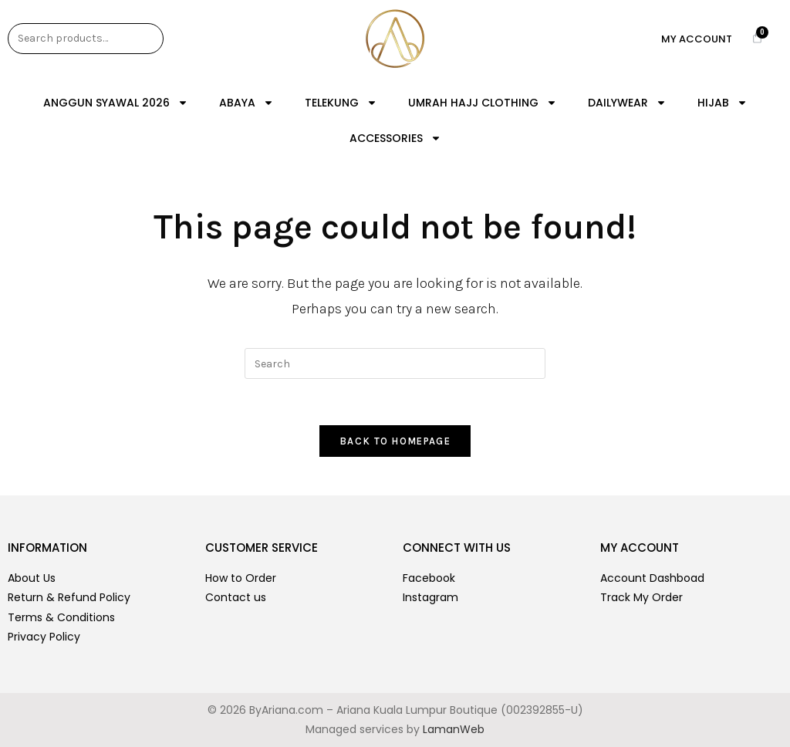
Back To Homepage (395, 441)
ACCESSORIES (395, 138)
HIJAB (722, 103)
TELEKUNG (341, 103)
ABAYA (246, 103)
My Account (696, 39)
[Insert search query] (395, 363)
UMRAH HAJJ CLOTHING (482, 103)
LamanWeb (453, 729)
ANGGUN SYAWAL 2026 (115, 103)
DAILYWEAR (627, 103)
